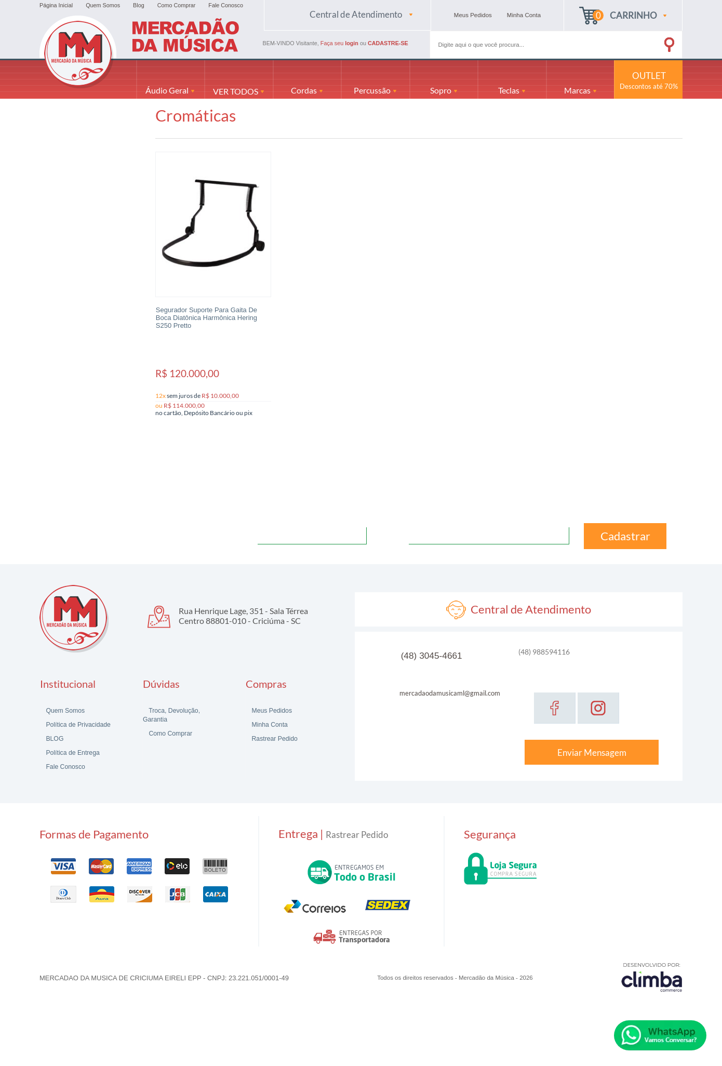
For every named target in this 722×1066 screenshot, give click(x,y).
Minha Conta (269, 724)
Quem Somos (103, 5)
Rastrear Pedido (274, 738)
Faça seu (340, 43)
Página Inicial (56, 5)
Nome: (244, 535)
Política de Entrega (72, 752)
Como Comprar (176, 5)
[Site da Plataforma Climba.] (652, 977)
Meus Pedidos (271, 710)
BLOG (53, 738)
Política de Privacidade (77, 724)
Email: (394, 535)
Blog (138, 5)
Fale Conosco (225, 5)
